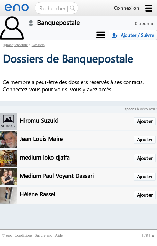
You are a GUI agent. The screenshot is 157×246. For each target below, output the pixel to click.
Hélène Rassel (37, 194)
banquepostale (17, 45)
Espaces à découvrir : (140, 108)
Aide (59, 235)
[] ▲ (148, 235)
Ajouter (145, 121)
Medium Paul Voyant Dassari (57, 175)
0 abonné (144, 23)
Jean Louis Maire (41, 138)
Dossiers (38, 45)
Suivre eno (43, 235)
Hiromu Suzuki (39, 120)
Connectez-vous (22, 89)
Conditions (23, 235)
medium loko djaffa (45, 157)
